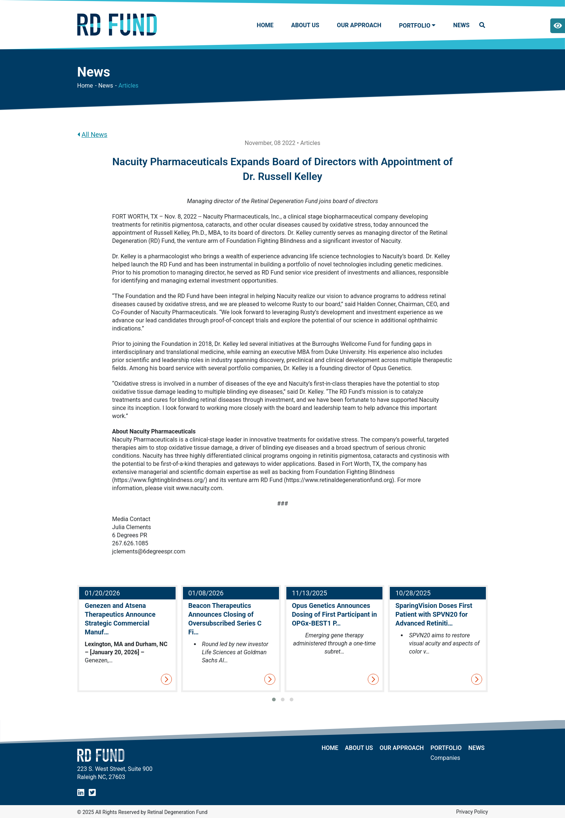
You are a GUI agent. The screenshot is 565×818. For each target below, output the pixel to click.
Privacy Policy (472, 812)
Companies (445, 758)
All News (92, 134)
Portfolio (446, 748)
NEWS (461, 25)
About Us (305, 25)
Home (265, 25)
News (105, 85)
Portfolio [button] (414, 25)
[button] (273, 699)
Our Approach (359, 25)
